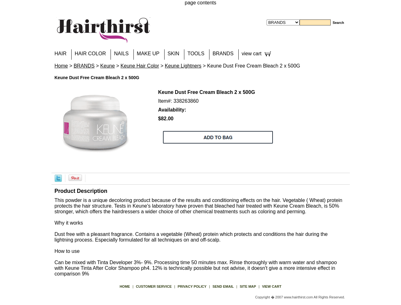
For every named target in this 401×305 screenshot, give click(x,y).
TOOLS (195, 53)
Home (61, 65)
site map (248, 286)
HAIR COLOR (90, 53)
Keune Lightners (183, 65)
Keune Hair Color (140, 65)
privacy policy (192, 286)
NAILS (121, 53)
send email (223, 286)
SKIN (173, 53)
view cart (252, 53)
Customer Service (154, 286)
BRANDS (223, 53)
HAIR (61, 53)
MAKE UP (148, 53)
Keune (107, 65)
